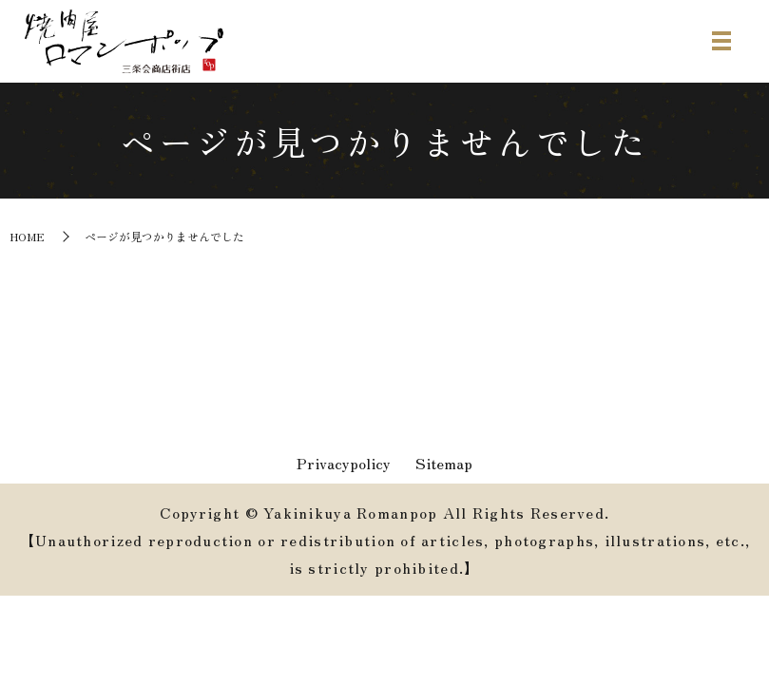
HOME (27, 236)
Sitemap (443, 463)
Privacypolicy (344, 463)
